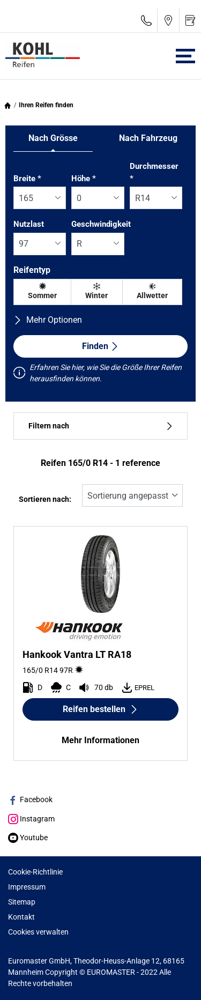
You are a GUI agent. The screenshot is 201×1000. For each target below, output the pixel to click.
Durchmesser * (154, 172)
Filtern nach (100, 426)
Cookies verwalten (38, 932)
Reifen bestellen (100, 709)
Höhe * (83, 178)
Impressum (27, 887)
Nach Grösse (53, 138)
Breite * (27, 178)
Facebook (30, 799)
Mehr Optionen (47, 320)
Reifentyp (31, 270)
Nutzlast (28, 224)
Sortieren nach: (45, 499)
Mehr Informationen (100, 740)
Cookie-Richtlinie (35, 872)
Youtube (28, 837)
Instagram (31, 818)
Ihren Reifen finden (46, 105)
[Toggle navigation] (185, 56)
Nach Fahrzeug (148, 138)
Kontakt (21, 917)
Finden (100, 346)
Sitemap (21, 902)
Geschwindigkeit (101, 224)
